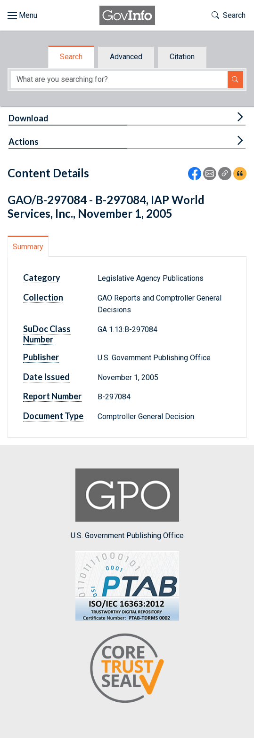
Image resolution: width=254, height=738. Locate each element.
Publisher (41, 357)
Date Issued (46, 377)
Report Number (52, 396)
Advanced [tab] (126, 56)
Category (41, 277)
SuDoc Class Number (47, 334)
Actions (23, 141)
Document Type (53, 416)
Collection (43, 297)
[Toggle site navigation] (22, 15)
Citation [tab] (182, 56)
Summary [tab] (28, 246)
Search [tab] (71, 56)
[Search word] (119, 79)
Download (28, 118)
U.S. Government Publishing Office (127, 504)
